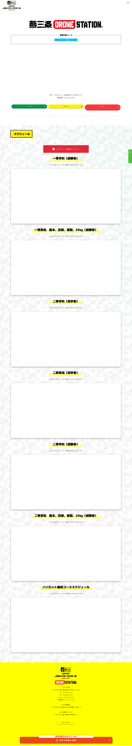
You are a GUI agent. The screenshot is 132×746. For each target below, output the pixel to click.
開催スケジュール (130, 156)
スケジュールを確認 (29, 107)
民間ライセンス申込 (66, 107)
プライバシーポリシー (66, 722)
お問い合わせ (102, 107)
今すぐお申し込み (66, 737)
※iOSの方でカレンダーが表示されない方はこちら (66, 165)
